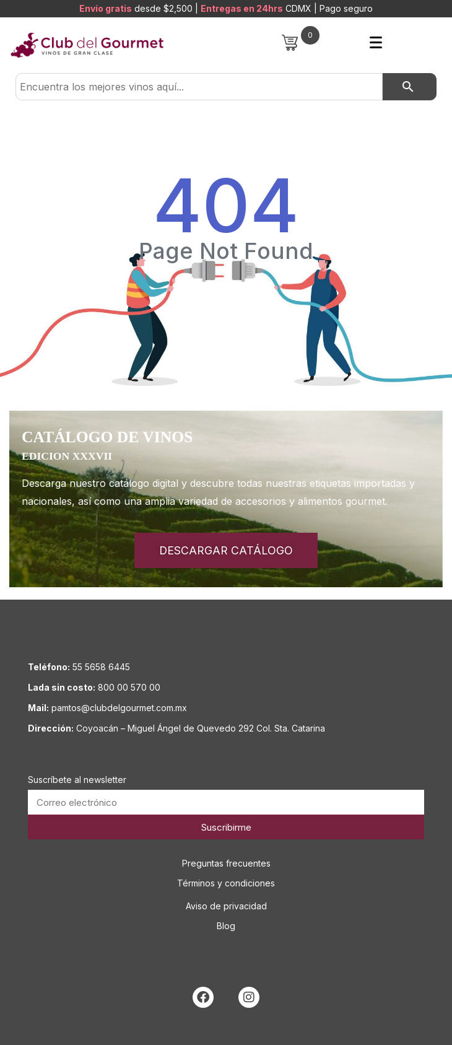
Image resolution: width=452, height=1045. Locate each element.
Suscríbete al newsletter (77, 779)
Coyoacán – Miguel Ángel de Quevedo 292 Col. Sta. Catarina (200, 728)
